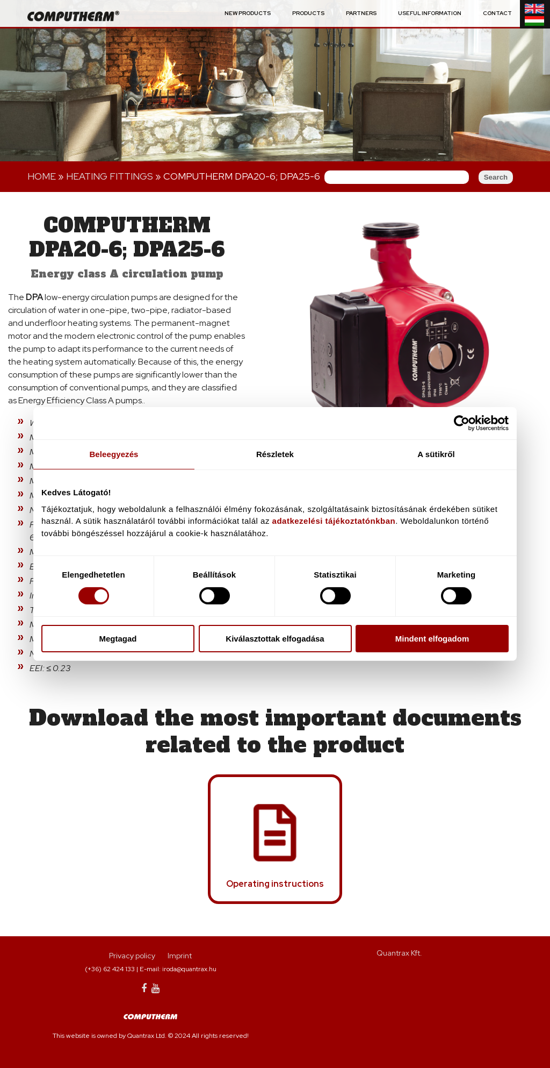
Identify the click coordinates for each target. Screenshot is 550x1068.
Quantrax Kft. (399, 953)
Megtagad (117, 638)
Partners (361, 13)
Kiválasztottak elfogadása (275, 638)
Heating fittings (109, 176)
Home (41, 176)
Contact (497, 13)
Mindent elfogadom (432, 638)
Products (308, 13)
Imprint (180, 955)
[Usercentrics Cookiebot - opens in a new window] (462, 423)
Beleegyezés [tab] (113, 454)
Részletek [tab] (275, 454)
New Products (248, 13)
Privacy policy (132, 955)
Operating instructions (275, 883)
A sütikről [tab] (436, 454)
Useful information (429, 13)
